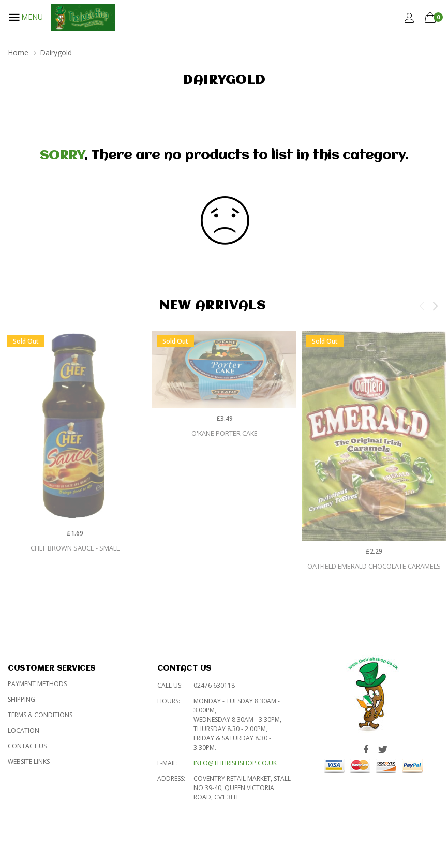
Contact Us (27, 745)
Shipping (21, 699)
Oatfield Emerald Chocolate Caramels (374, 566)
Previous (422, 306)
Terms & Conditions (40, 714)
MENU (25, 17)
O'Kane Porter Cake (224, 433)
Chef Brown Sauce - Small (75, 548)
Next (435, 306)
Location (23, 730)
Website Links (29, 761)
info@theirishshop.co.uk (235, 763)
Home (18, 52)
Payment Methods (37, 683)
